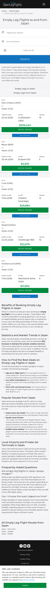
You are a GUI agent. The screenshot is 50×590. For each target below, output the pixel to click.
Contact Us (25, 563)
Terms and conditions (25, 550)
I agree (25, 585)
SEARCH (25, 59)
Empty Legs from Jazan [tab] (25, 93)
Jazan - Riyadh (7, 534)
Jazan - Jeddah (7, 531)
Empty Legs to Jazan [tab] (25, 89)
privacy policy (29, 580)
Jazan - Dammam (9, 529)
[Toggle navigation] (44, 4)
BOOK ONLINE (25, 129)
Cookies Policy (25, 559)
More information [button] (25, 135)
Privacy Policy (25, 555)
